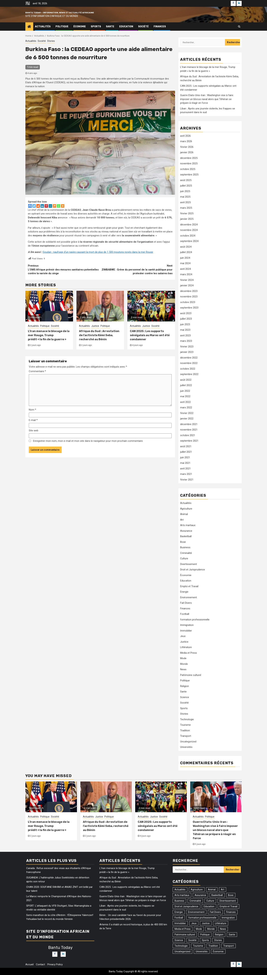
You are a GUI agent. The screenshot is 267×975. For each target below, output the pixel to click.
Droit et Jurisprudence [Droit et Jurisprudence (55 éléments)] (186, 906)
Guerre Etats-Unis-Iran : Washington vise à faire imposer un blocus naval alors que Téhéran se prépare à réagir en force (206, 99)
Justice (95, 326)
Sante (110, 26)
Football (184, 613)
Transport (185, 735)
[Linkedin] (42, 206)
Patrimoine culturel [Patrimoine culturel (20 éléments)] (185, 934)
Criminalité (186, 553)
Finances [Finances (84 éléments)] (231, 912)
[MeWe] (50, 206)
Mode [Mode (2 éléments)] (199, 929)
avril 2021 (185, 468)
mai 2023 (185, 329)
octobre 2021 (187, 435)
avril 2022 (185, 402)
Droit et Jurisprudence (192, 569)
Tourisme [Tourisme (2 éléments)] (198, 945)
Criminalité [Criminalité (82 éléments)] (195, 900)
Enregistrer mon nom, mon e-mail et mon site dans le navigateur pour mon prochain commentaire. (88, 440)
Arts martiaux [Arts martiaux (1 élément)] (182, 895)
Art (182, 519)
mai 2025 (185, 196)
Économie (79, 26)
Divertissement (188, 564)
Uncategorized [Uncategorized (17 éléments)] (182, 951)
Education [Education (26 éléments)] (209, 906)
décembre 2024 (189, 224)
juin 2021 (185, 457)
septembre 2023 (189, 307)
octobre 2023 (187, 302)
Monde (184, 663)
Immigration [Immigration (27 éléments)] (228, 917)
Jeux (182, 636)
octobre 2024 (187, 235)
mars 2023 (186, 340)
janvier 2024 (186, 285)
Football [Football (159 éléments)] (179, 917)
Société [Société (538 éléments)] (192, 940)
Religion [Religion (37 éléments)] (219, 934)
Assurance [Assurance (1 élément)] (200, 895)
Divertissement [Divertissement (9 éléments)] (227, 900)
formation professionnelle (194, 619)
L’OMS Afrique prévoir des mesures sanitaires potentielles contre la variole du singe (64, 269)
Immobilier (186, 630)
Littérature (186, 647)
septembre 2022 (189, 374)
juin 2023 (185, 324)
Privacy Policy (55, 964)
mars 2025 (186, 207)
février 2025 (186, 213)
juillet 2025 (186, 185)
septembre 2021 (189, 440)
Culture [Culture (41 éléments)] (210, 900)
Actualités (43, 26)
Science (184, 697)
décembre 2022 (189, 357)
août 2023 (185, 313)
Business (185, 547)
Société (143, 26)
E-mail (33, 420)
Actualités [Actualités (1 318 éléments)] (180, 889)
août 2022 (185, 379)
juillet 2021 (186, 451)
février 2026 (186, 146)
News (183, 669)
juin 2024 (185, 257)
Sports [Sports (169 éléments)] (205, 940)
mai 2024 (185, 263)
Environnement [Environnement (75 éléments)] (196, 912)
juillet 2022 (186, 385)
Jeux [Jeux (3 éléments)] (194, 923)
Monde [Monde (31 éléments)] (211, 929)
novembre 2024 (189, 230)
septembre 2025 (189, 174)
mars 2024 (186, 274)
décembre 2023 (189, 291)
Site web (33, 430)
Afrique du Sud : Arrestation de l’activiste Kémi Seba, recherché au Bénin (99, 335)
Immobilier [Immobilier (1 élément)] (180, 923)
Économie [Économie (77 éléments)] (218, 951)
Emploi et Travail (189, 586)
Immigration (187, 625)
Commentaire (37, 371)
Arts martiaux (187, 525)
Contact (40, 964)
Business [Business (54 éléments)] (179, 900)
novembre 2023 (189, 296)
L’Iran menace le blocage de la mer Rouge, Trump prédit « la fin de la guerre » (48, 335)
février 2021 (186, 479)
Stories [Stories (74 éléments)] (218, 940)
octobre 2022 (187, 368)
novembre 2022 (189, 363)
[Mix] (54, 206)
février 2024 (186, 280)
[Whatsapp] (58, 206)
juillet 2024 (186, 252)
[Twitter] (34, 206)
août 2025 (185, 180)
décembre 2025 (189, 158)
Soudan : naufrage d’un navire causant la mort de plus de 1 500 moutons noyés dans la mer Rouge (98, 252)
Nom (32, 409)
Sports (96, 26)
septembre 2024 (189, 241)
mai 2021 (185, 462)
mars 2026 (186, 141)
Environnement (188, 597)
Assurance (186, 530)
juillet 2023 (186, 318)
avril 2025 (185, 202)
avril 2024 (185, 268)
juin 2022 (185, 390)
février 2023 (186, 346)
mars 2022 (186, 407)
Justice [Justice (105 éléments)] (206, 923)
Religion (184, 686)
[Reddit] (38, 206)
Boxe (183, 541)
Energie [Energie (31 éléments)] (179, 912)
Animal (184, 514)
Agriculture (186, 508)
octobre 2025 (187, 169)
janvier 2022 (186, 418)
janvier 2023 (186, 352)
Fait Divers (186, 602)
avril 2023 (185, 335)
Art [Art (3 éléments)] (222, 889)
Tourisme (185, 724)
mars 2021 (186, 474)
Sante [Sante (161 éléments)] (232, 934)
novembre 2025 (189, 163)
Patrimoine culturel (190, 675)
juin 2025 (185, 191)
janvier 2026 (186, 152)
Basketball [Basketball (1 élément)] (217, 895)
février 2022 (186, 413)
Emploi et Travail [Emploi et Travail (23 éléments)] (228, 906)
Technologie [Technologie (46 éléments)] (181, 945)
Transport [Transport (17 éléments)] (228, 945)
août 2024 (185, 246)
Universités (186, 747)
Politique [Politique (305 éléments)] (205, 934)
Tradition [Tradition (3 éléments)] (213, 945)
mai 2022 (185, 396)
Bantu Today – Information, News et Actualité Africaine (59, 12)
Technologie (187, 719)
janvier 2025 (186, 218)
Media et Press (188, 652)
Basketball (186, 536)
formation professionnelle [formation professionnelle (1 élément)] (202, 917)
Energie (184, 591)
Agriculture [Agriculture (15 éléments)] (197, 889)
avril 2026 (185, 135)
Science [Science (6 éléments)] (179, 940)
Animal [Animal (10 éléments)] (212, 889)
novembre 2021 (189, 429)
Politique (62, 26)
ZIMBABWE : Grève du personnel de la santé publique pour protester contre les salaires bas (136, 269)
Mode (183, 658)
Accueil (29, 964)
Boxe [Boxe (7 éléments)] (230, 895)
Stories (51, 41)
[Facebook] (30, 206)
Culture (184, 558)
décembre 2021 (189, 424)
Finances (160, 26)
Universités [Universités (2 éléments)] (202, 951)
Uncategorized (188, 741)
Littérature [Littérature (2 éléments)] (220, 923)
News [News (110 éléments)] (223, 929)
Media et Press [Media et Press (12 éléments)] (183, 929)
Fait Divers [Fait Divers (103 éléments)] (215, 912)
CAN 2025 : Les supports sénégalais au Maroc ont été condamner (150, 335)
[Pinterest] (46, 206)
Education (126, 26)
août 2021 (185, 446)
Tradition (185, 730)
